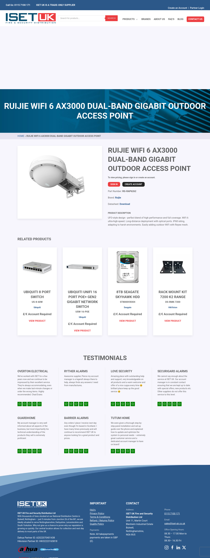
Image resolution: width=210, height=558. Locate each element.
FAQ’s (171, 12)
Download (125, 135)
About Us (159, 12)
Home (21, 67)
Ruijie (118, 128)
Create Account (133, 115)
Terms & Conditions (100, 448)
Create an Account (177, 2)
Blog (180, 12)
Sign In (114, 115)
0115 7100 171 (172, 444)
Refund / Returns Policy (102, 451)
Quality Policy (97, 455)
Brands (146, 12)
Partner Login (197, 2)
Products (130, 12)
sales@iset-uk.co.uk (174, 454)
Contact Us (195, 12)
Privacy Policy (97, 444)
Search (111, 12)
